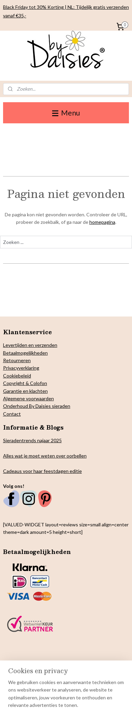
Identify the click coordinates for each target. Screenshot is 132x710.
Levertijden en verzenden (30, 345)
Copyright (14, 383)
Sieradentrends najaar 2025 (32, 440)
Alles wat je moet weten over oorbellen (45, 456)
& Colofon (36, 383)
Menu (66, 112)
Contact (12, 414)
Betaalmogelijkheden (25, 353)
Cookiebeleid (17, 376)
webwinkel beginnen (54, 697)
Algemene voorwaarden (28, 398)
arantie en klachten (27, 391)
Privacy (10, 368)
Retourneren (17, 360)
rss (30, 697)
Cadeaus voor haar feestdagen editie (42, 471)
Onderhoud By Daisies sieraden (36, 406)
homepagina (102, 222)
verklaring (28, 368)
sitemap (18, 697)
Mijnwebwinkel (109, 697)
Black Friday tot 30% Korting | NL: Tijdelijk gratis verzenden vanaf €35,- (66, 11)
